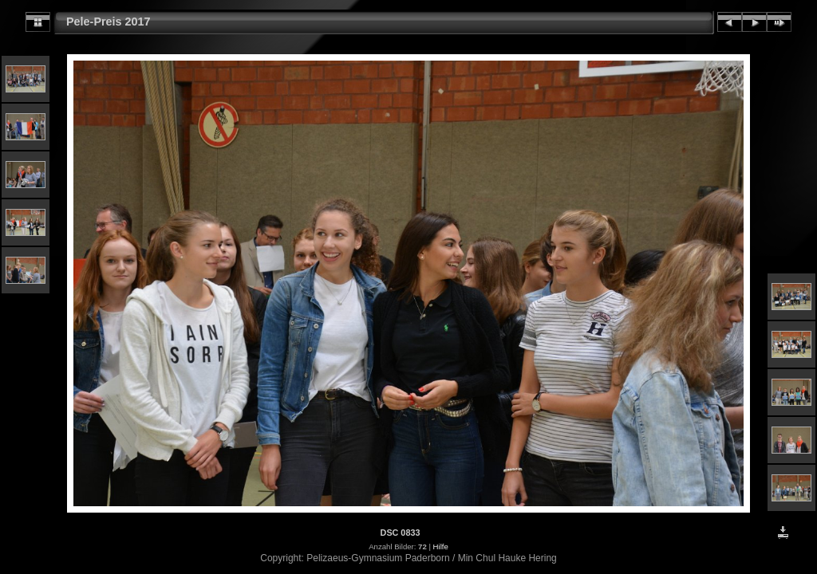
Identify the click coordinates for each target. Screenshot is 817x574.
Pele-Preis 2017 (108, 21)
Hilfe (440, 546)
